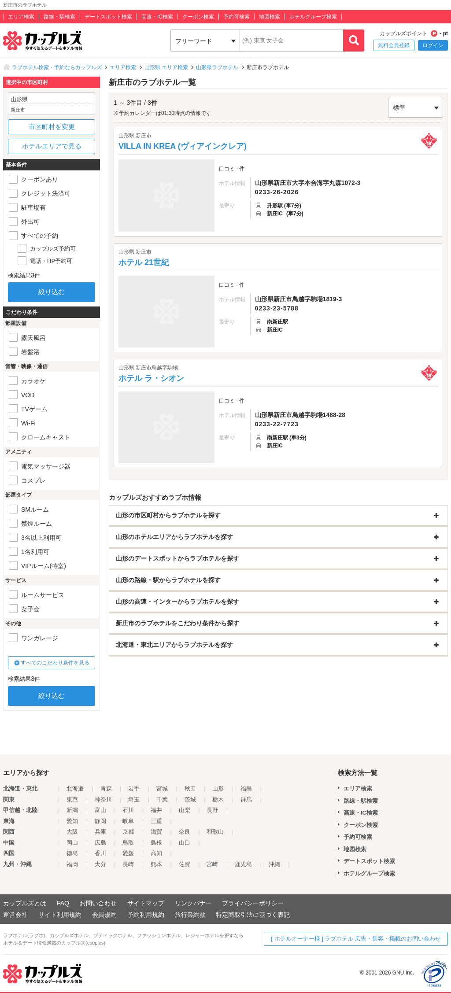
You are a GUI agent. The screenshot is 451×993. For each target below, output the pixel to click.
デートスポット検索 (108, 17)
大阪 (72, 831)
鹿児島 (243, 864)
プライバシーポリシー (253, 903)
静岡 (100, 821)
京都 (128, 831)
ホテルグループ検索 (313, 17)
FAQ (63, 903)
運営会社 (15, 914)
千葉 (162, 799)
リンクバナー (193, 903)
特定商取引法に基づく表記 (253, 914)
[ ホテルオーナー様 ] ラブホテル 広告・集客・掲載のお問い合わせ (356, 938)
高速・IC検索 (157, 17)
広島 (100, 842)
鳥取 (128, 842)
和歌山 (215, 831)
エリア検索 (21, 17)
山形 (218, 788)
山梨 (184, 810)
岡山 (72, 842)
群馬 (246, 799)
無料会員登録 (394, 45)
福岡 (72, 864)
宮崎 (212, 864)
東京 (72, 799)
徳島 (72, 853)
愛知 (72, 821)
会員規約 (104, 914)
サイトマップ (145, 903)
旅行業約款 (190, 914)
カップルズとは (24, 903)
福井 (156, 810)
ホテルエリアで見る (51, 146)
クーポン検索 (198, 17)
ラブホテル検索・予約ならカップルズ (57, 67)
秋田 (190, 788)
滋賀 (156, 831)
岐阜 (128, 821)
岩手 (134, 788)
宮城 (162, 788)
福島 (246, 788)
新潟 (72, 810)
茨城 (190, 799)
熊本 (156, 864)
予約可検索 (236, 17)
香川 (100, 853)
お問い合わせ (98, 903)
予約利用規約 (145, 914)
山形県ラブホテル (217, 67)
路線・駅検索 (59, 17)
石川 (128, 810)
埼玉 (134, 799)
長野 (212, 810)
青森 (106, 788)
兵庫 (100, 831)
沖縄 (274, 864)
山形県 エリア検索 (166, 67)
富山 (100, 810)
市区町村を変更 (52, 126)
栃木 (218, 799)
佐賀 (184, 864)
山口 (184, 842)
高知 (156, 853)
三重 (156, 821)
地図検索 (269, 17)
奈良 (184, 831)
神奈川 (103, 799)
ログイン (433, 45)
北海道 (75, 788)
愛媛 (128, 853)
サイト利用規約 (59, 914)
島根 (156, 842)
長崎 (128, 864)
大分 (100, 864)
